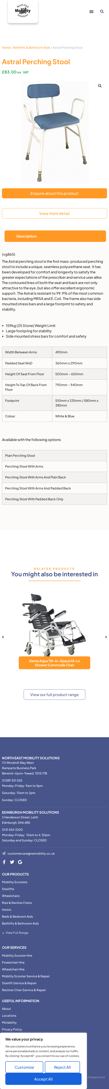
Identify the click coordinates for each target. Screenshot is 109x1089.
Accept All (43, 1079)
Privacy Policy (12, 1029)
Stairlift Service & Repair (19, 983)
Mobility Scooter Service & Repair (26, 976)
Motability (9, 1022)
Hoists (6, 909)
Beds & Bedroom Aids (17, 916)
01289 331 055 (12, 780)
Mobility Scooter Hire (17, 955)
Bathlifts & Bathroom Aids (31, 47)
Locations (9, 1015)
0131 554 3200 (12, 829)
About (6, 1008)
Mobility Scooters (14, 882)
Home (6, 47)
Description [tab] (26, 236)
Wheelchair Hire (13, 969)
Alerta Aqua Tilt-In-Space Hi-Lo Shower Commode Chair (54, 663)
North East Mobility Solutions (31, 758)
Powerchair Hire (13, 962)
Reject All (62, 1067)
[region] (43, 1061)
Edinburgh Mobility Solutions (30, 812)
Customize (24, 1067)
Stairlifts (8, 889)
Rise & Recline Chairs (17, 902)
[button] (91, 11)
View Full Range (17, 932)
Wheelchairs (11, 896)
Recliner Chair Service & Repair (24, 990)
